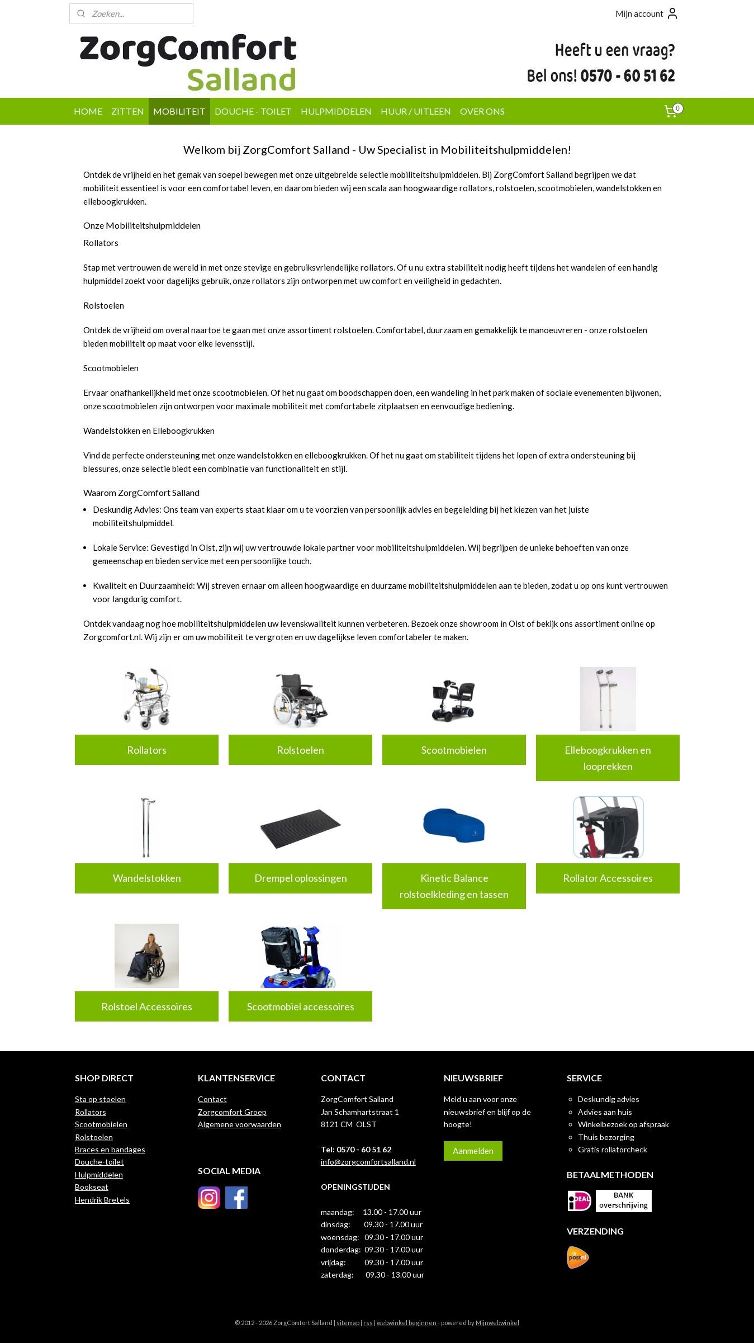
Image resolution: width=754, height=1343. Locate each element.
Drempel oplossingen (300, 878)
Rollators (147, 750)
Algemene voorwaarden (239, 1124)
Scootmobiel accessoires (300, 1006)
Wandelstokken (146, 878)
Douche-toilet (99, 1161)
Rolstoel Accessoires (146, 1006)
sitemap (347, 1322)
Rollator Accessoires (608, 878)
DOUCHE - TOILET (253, 111)
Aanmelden (473, 1151)
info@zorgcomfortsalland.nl (368, 1161)
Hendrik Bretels (102, 1199)
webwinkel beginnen (407, 1322)
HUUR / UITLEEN (416, 111)
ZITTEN (127, 111)
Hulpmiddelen (99, 1174)
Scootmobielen (454, 750)
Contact (212, 1099)
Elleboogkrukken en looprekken (608, 758)
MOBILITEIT (179, 111)
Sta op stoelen (100, 1099)
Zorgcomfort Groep (232, 1112)
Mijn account (647, 13)
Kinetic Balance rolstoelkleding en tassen (454, 886)
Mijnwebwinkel (497, 1322)
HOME (88, 111)
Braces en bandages (110, 1149)
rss (368, 1322)
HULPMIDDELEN (336, 111)
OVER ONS (482, 111)
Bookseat (91, 1186)
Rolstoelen (300, 750)
